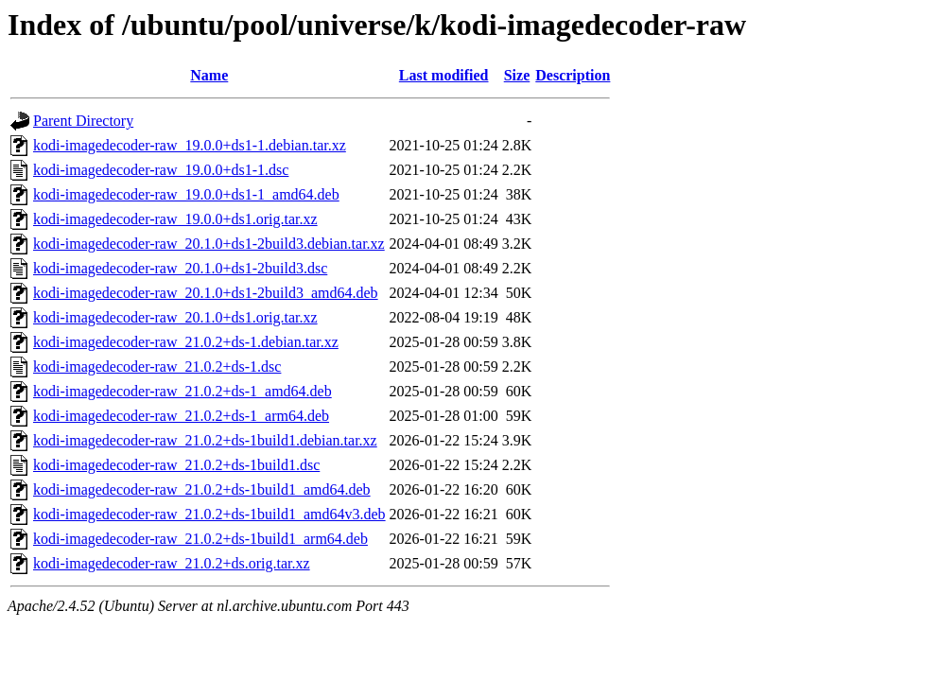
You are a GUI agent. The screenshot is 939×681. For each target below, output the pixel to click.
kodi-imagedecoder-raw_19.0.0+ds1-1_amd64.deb (186, 194)
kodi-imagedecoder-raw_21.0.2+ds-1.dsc (157, 366)
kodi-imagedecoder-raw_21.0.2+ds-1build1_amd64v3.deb (209, 514)
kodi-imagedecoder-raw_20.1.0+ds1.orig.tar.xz (175, 317)
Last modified (444, 75)
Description (572, 75)
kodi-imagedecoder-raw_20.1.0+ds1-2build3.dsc (180, 268)
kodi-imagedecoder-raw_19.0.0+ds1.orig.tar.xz (175, 219)
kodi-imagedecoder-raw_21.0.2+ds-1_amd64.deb (182, 391)
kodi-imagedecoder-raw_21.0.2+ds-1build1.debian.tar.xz (205, 440)
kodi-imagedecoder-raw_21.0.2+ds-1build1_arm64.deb (200, 539)
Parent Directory (83, 121)
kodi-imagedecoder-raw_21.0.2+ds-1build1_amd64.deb (202, 489)
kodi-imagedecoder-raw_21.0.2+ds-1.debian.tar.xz (186, 342)
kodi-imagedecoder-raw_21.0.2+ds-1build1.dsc (176, 465)
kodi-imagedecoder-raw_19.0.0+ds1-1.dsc (160, 170)
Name (209, 75)
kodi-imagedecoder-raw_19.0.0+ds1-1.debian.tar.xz (189, 145)
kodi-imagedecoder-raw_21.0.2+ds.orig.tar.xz (171, 563)
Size (517, 75)
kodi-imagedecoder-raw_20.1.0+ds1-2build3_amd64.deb (205, 293)
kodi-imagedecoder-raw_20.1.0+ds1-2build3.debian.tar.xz (209, 244)
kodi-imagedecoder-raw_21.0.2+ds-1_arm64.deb (181, 416)
